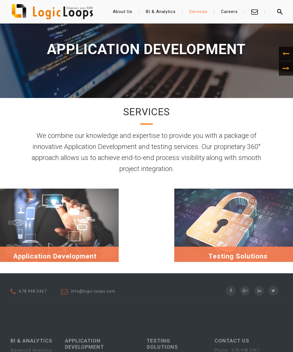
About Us (122, 11)
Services (198, 11)
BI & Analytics (161, 11)
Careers (229, 11)
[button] (286, 54)
